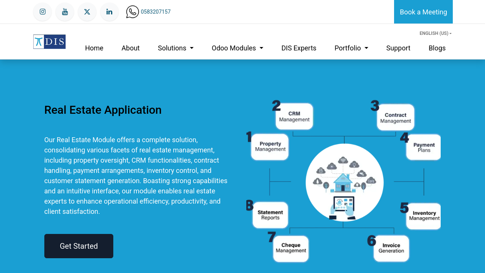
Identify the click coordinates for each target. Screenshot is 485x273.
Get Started (79, 246)
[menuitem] (94, 48)
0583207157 (156, 12)
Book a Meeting (423, 12)
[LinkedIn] (109, 12)
